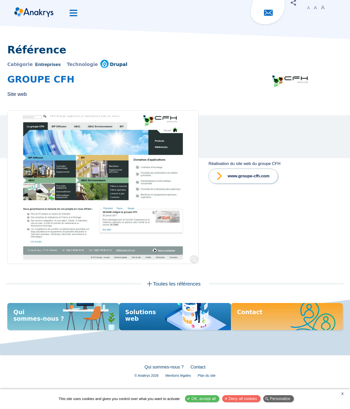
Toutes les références (177, 284)
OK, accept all (204, 399)
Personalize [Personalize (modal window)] (280, 399)
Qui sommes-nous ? (162, 377)
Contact (199, 377)
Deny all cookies (243, 399)
